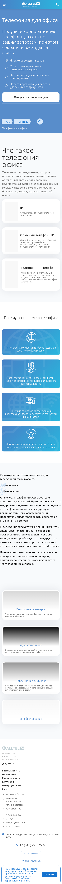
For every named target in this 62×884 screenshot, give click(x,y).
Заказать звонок (31, 853)
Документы (8, 763)
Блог (4, 789)
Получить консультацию (31, 97)
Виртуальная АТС (11, 771)
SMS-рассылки (13, 826)
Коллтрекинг (8, 782)
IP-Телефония (9, 774)
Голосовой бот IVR (15, 794)
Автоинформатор (15, 805)
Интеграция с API (14, 815)
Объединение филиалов (31, 680)
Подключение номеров (31, 609)
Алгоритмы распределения (13, 799)
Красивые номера (11, 778)
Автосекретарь (13, 808)
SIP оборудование (31, 718)
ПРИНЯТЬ (49, 874)
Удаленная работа (31, 645)
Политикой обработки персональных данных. (17, 879)
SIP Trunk (10, 818)
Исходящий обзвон (15, 822)
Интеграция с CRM (11, 785)
